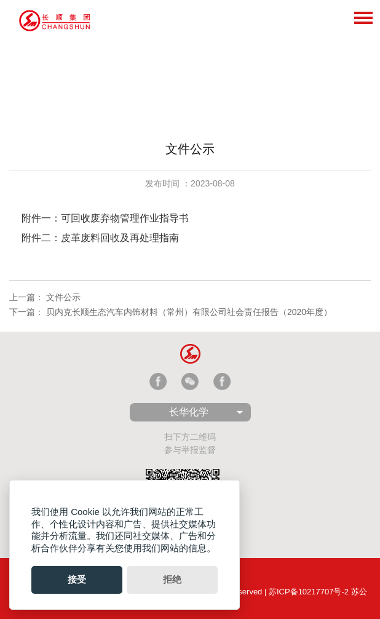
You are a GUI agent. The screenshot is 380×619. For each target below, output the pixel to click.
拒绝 (172, 579)
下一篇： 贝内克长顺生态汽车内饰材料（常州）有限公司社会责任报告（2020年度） (170, 312)
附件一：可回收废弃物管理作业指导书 (106, 218)
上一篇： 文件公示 (45, 297)
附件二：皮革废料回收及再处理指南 (103, 238)
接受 (77, 579)
